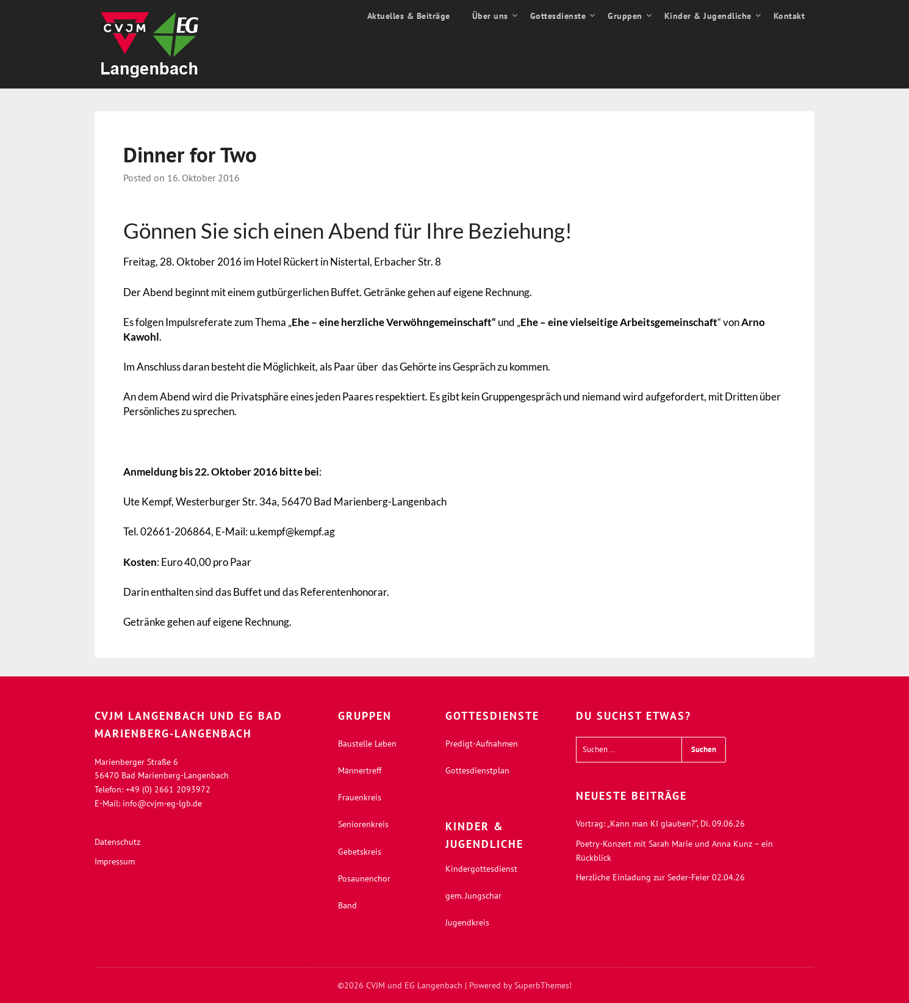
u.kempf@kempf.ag (292, 531)
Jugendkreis (467, 922)
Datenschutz (117, 841)
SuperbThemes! (543, 985)
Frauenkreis (359, 797)
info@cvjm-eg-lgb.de (162, 803)
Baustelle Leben (367, 743)
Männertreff (359, 770)
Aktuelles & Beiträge (408, 15)
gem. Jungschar (473, 895)
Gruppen (625, 15)
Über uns (490, 15)
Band (347, 905)
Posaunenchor (364, 878)
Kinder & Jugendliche (708, 15)
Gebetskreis (359, 851)
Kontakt (789, 15)
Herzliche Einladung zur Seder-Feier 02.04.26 (660, 877)
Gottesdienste (558, 15)
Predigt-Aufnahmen (481, 743)
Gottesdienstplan (477, 770)
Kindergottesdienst (481, 868)
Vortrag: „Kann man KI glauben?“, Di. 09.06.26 (660, 823)
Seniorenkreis (363, 824)
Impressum (115, 861)
